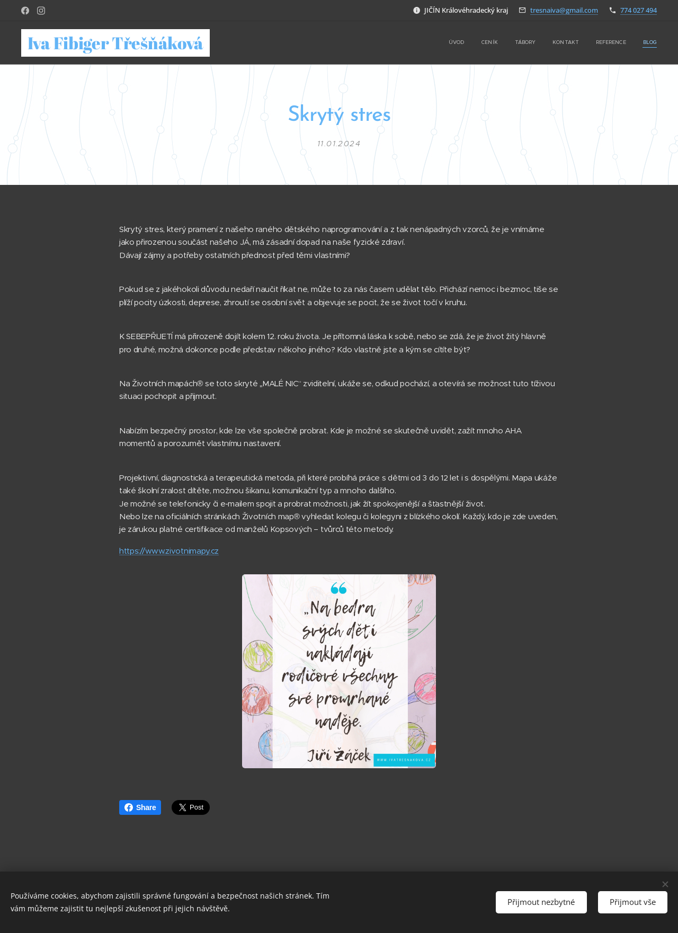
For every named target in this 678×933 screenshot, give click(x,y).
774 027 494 (638, 10)
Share (140, 807)
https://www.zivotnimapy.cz (169, 551)
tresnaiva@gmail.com (564, 10)
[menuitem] (575, 43)
